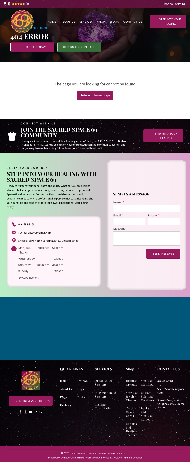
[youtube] (30, 412)
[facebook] (20, 412)
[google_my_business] (40, 412)
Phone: (152, 215)
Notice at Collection (112, 457)
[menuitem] (52, 21)
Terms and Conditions (132, 457)
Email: (117, 215)
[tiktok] (35, 412)
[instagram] (25, 412)
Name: (117, 202)
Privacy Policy (53, 457)
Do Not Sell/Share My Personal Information (81, 457)
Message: (119, 229)
